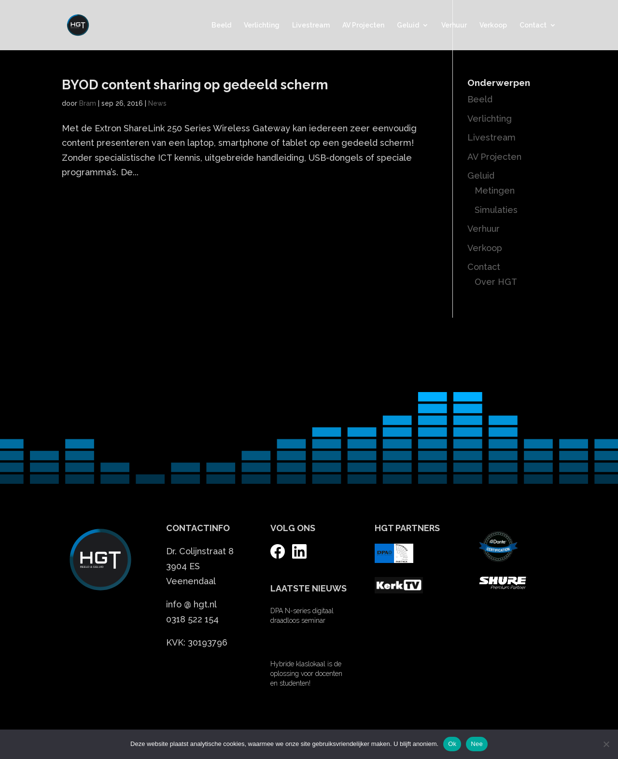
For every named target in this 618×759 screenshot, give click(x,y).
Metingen (495, 190)
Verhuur (454, 25)
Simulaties (496, 210)
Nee (477, 743)
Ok (452, 743)
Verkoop (493, 25)
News (157, 103)
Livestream (311, 25)
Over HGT (496, 282)
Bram (87, 103)
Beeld (221, 25)
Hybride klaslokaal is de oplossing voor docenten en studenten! (306, 673)
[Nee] (606, 744)
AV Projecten (363, 25)
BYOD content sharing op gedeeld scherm (195, 84)
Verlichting (262, 25)
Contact (533, 25)
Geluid (408, 25)
